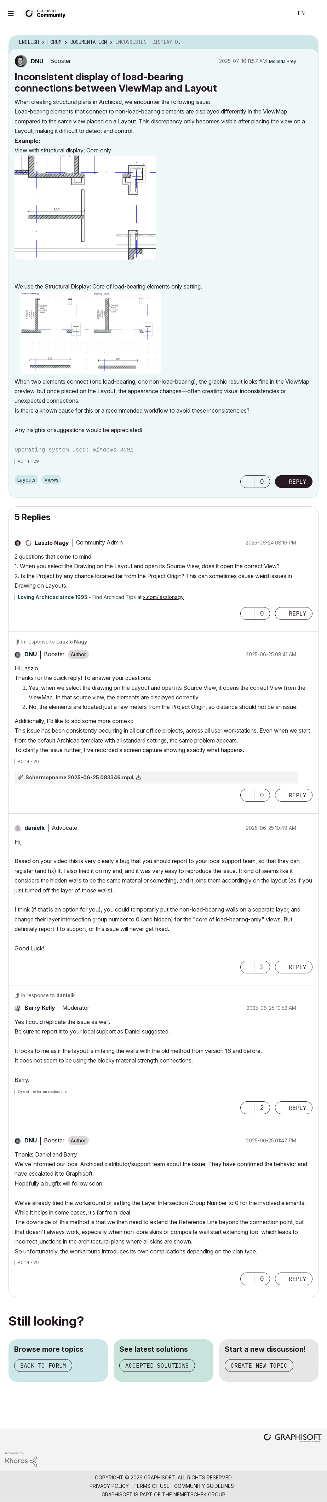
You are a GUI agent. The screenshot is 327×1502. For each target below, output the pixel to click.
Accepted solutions (157, 1365)
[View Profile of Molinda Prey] (282, 61)
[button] (85, 208)
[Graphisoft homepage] (293, 1438)
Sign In (316, 13)
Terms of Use (151, 1486)
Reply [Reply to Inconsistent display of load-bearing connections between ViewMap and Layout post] (297, 481)
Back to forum (43, 1365)
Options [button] (308, 42)
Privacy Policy (109, 1486)
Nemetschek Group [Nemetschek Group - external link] (199, 1494)
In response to (54, 642)
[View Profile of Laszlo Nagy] (52, 542)
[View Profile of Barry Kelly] (39, 1007)
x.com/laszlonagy (163, 597)
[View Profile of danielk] (34, 827)
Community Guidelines (204, 1486)
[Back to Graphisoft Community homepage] (46, 13)
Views (51, 480)
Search (280, 13)
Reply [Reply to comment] (297, 613)
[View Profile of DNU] (37, 61)
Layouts (26, 480)
